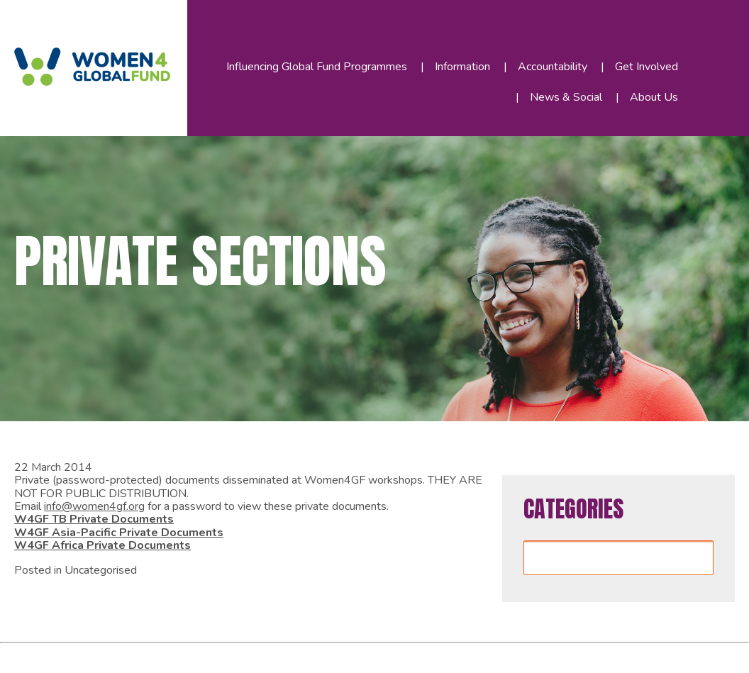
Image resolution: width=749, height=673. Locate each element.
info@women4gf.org (94, 506)
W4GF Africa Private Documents (102, 545)
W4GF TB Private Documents (94, 519)
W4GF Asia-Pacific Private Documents (118, 532)
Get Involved (646, 66)
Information (462, 66)
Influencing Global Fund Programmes (316, 66)
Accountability (552, 66)
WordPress (247, 655)
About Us (654, 97)
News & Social (566, 97)
